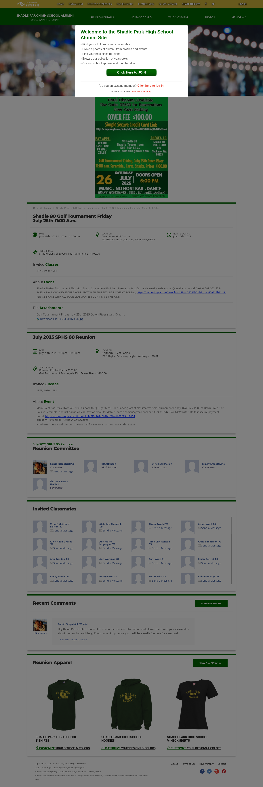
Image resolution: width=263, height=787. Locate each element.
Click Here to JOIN (131, 72)
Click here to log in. (150, 85)
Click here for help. (141, 91)
